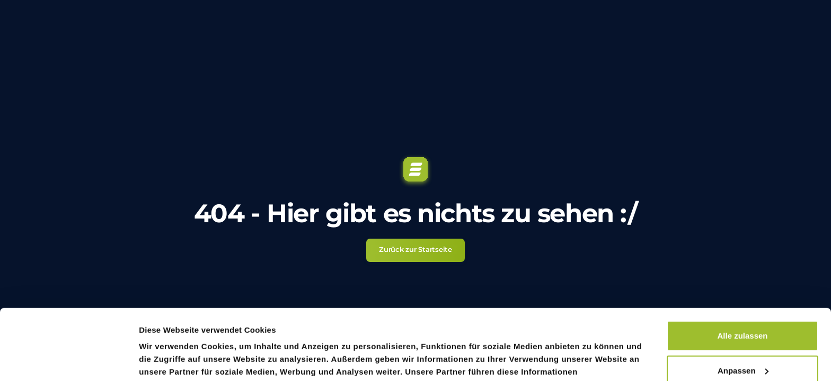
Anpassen (743, 304)
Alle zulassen (742, 269)
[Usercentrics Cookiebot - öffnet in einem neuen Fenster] (68, 360)
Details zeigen (164, 360)
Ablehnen (742, 338)
